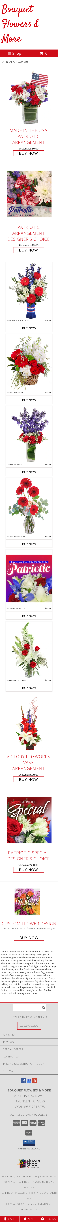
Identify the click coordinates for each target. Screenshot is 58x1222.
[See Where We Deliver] (29, 1025)
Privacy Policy (15, 1203)
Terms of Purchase (38, 1203)
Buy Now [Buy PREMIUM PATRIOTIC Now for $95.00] (29, 616)
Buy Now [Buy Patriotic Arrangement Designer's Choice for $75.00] (28, 250)
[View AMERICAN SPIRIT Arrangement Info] (29, 434)
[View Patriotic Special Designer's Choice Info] (29, 819)
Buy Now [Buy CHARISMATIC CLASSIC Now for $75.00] (29, 688)
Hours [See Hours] (48, 1219)
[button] (29, 1143)
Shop (14, 53)
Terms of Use (29, 1209)
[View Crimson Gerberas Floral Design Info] (29, 506)
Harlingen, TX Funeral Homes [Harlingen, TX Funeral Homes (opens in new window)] (19, 1176)
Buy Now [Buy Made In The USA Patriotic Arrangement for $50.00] (28, 153)
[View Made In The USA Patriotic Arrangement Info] (29, 97)
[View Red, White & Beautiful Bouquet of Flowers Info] (29, 290)
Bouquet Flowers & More (20, 24)
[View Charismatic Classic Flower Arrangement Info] (29, 650)
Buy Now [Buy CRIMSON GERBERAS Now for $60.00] (29, 544)
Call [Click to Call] (9, 1219)
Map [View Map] (29, 1219)
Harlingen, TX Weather (14, 1192)
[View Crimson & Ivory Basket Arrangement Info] (29, 362)
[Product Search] (29, 1007)
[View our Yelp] (34, 1082)
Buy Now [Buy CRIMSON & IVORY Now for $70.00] (29, 400)
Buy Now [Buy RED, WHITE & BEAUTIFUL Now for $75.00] (29, 328)
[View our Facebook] (23, 1082)
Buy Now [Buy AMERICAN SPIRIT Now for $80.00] (29, 472)
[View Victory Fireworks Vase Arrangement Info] (29, 723)
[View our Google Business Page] (29, 1082)
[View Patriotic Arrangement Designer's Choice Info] (29, 194)
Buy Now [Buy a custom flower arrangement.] (29, 937)
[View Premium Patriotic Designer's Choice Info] (29, 578)
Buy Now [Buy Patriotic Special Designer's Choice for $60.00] (28, 869)
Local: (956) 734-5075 (29, 1107)
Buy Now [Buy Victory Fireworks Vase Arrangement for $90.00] (28, 779)
